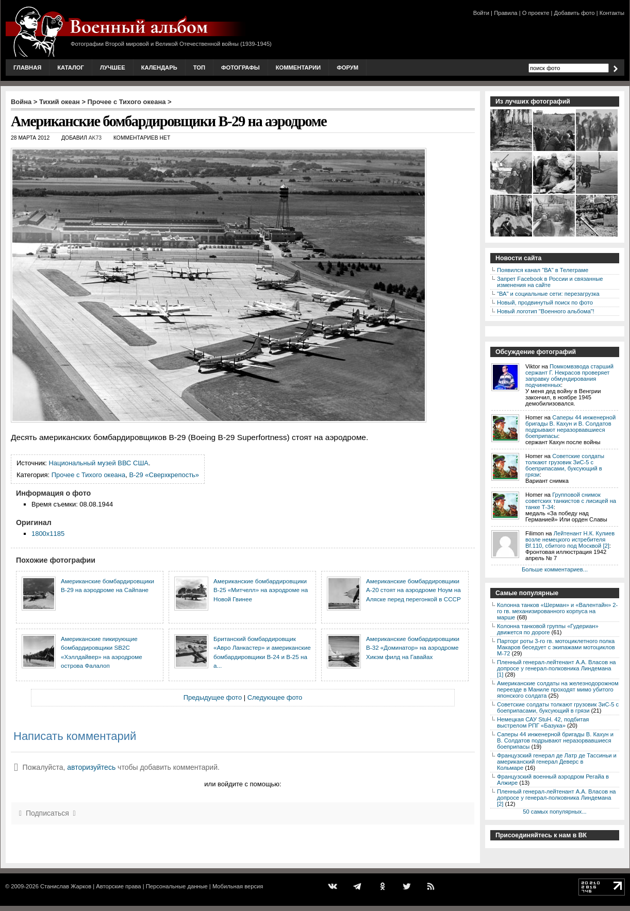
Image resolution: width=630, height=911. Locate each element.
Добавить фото (574, 13)
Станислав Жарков (65, 886)
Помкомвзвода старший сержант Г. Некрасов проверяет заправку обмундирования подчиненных (569, 375)
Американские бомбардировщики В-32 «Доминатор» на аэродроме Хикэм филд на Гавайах (412, 647)
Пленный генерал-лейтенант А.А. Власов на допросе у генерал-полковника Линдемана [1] (556, 668)
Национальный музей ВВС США (98, 463)
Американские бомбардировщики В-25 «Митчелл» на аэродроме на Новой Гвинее (260, 590)
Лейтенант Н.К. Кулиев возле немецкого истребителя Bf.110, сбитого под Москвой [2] (570, 539)
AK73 (95, 138)
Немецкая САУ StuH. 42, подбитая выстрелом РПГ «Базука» (543, 722)
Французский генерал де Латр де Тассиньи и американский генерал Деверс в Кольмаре (557, 761)
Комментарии (298, 67)
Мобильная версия (237, 886)
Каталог (70, 67)
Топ (199, 67)
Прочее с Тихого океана (127, 102)
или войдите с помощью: (242, 784)
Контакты (612, 13)
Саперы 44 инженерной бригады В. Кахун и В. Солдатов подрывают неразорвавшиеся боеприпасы (570, 426)
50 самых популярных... (554, 811)
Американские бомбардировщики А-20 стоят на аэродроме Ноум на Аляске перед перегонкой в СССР (413, 590)
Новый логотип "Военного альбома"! (545, 311)
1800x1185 (47, 533)
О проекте (536, 13)
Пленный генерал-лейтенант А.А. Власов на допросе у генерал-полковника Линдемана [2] (556, 797)
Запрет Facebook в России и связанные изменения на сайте (550, 282)
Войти (481, 13)
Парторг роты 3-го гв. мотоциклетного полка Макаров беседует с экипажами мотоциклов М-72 (556, 647)
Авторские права (118, 886)
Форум (347, 67)
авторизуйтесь (91, 767)
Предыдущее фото (213, 697)
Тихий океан (59, 102)
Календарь (159, 67)
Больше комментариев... (555, 569)
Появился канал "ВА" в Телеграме (542, 270)
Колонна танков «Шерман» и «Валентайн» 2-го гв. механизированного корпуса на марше (557, 611)
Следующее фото (275, 697)
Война (21, 102)
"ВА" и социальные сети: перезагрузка (548, 294)
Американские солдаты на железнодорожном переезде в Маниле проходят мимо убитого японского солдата (558, 689)
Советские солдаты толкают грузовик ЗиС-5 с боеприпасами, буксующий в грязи (564, 465)
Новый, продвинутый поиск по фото (545, 302)
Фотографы (240, 67)
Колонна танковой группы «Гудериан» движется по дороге (548, 629)
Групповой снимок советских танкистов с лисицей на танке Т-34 (570, 501)
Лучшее (112, 67)
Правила (505, 13)
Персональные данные (177, 886)
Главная (27, 67)
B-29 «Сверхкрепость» (164, 475)
